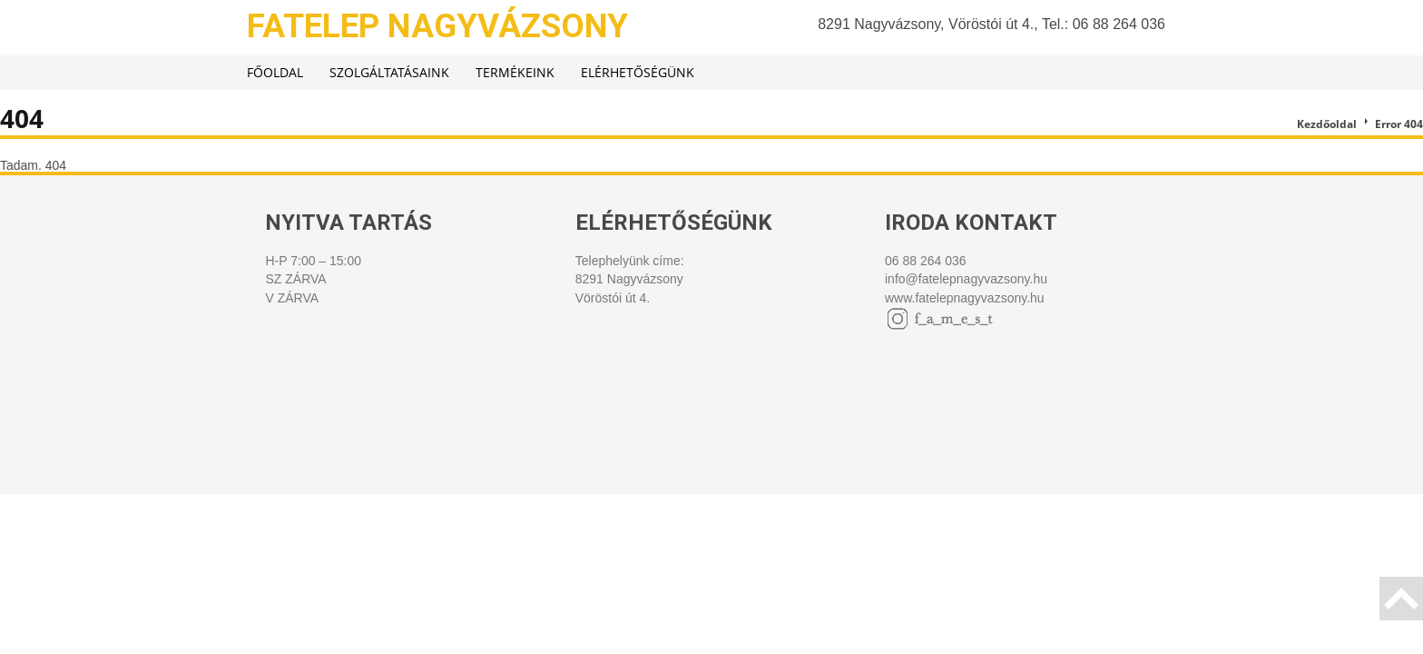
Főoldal (275, 72)
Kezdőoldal (1327, 124)
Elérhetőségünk (637, 72)
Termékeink (515, 72)
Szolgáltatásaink (389, 72)
